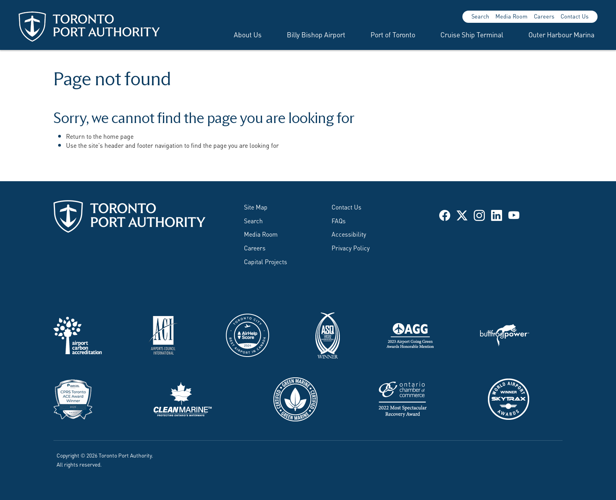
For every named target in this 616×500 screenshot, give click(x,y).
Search (480, 16)
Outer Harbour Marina (561, 34)
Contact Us (574, 16)
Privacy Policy (351, 247)
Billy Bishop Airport (316, 34)
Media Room (511, 16)
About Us (248, 34)
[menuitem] (238, 34)
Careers (544, 16)
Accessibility (349, 234)
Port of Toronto (392, 34)
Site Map (256, 206)
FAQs (339, 220)
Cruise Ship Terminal (471, 34)
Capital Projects (265, 261)
